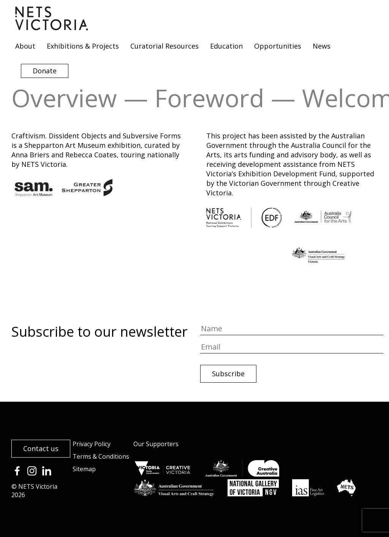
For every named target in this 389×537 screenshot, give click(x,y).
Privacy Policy (92, 444)
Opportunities (277, 46)
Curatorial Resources (164, 46)
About (25, 46)
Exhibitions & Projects (83, 46)
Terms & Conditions (101, 456)
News (321, 46)
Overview (64, 97)
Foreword (209, 97)
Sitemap (84, 469)
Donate (45, 70)
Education (226, 46)
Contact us (41, 448)
